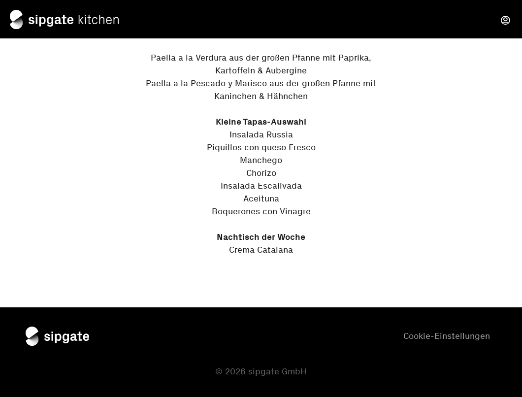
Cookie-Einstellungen (446, 336)
